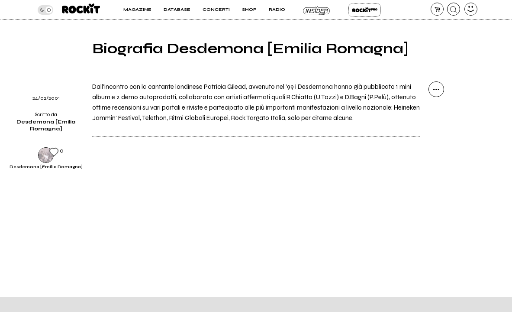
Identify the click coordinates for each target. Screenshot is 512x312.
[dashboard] (470, 9)
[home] (81, 10)
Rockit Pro (364, 10)
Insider (316, 9)
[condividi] (436, 89)
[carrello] (437, 9)
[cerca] (453, 9)
